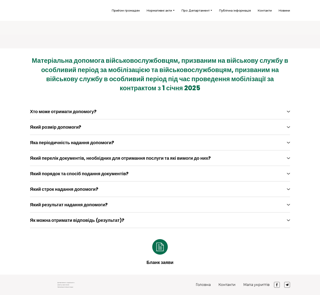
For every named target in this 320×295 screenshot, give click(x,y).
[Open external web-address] (160, 247)
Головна (203, 285)
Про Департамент (195, 10)
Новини (284, 10)
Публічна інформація (235, 10)
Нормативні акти (159, 10)
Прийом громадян (126, 10)
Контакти (265, 10)
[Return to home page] (36, 10)
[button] (160, 111)
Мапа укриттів (256, 285)
